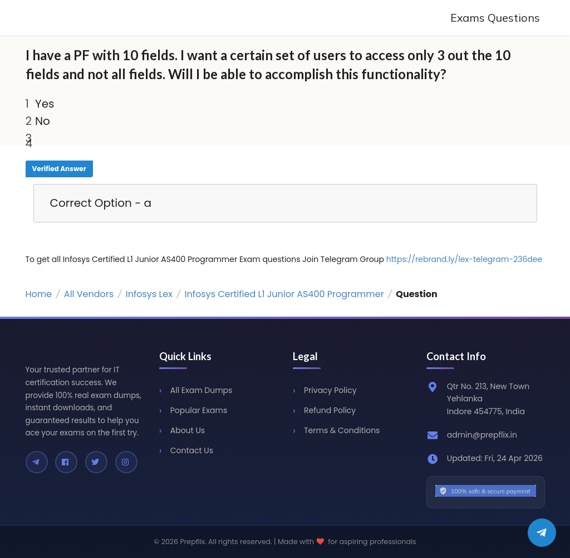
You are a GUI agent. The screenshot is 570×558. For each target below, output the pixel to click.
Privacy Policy (330, 390)
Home (39, 294)
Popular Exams (198, 410)
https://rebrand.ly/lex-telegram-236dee (464, 259)
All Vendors (89, 294)
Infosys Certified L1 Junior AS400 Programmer (284, 294)
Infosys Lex (149, 294)
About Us (187, 430)
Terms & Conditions (342, 430)
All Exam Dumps (201, 390)
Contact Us (191, 450)
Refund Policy (330, 410)
